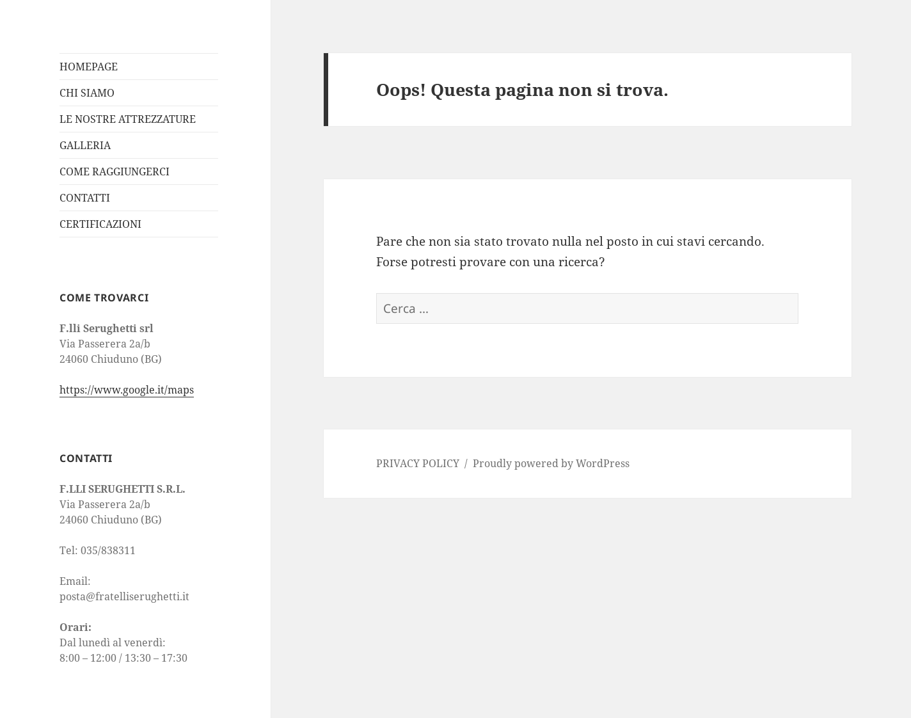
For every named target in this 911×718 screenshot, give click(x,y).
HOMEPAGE (88, 67)
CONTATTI (84, 198)
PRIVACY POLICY (417, 463)
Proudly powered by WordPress (551, 463)
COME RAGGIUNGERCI (114, 171)
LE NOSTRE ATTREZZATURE (127, 119)
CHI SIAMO (87, 93)
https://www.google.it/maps (126, 390)
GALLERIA (85, 145)
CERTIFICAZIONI (100, 224)
